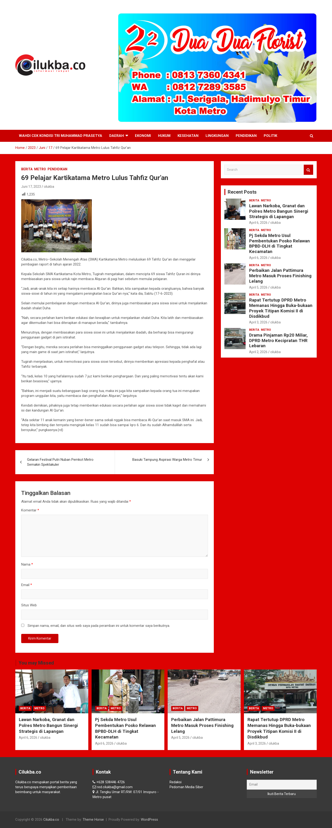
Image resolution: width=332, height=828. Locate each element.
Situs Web (29, 605)
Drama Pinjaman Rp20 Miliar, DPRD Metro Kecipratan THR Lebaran (278, 340)
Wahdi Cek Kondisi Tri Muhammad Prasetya (60, 136)
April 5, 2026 (258, 287)
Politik (270, 136)
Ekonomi (143, 136)
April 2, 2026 (258, 352)
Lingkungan (217, 136)
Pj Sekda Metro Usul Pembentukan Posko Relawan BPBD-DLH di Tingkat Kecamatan (279, 243)
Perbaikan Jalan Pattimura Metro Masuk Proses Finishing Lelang (280, 276)
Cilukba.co (51, 819)
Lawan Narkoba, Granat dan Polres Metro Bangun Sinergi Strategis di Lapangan (278, 211)
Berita (26, 169)
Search (308, 170)
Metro (40, 169)
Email (26, 585)
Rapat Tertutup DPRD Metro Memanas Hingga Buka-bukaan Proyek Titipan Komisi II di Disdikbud (280, 308)
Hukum (164, 136)
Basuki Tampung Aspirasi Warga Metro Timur (167, 459)
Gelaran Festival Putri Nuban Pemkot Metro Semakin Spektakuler (60, 462)
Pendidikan (246, 136)
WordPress (149, 819)
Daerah (116, 136)
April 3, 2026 (258, 322)
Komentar (30, 510)
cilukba (49, 186)
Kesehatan (188, 136)
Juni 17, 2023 (31, 186)
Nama (27, 564)
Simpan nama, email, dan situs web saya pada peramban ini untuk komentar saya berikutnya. (99, 626)
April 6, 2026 (258, 222)
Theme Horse (93, 819)
